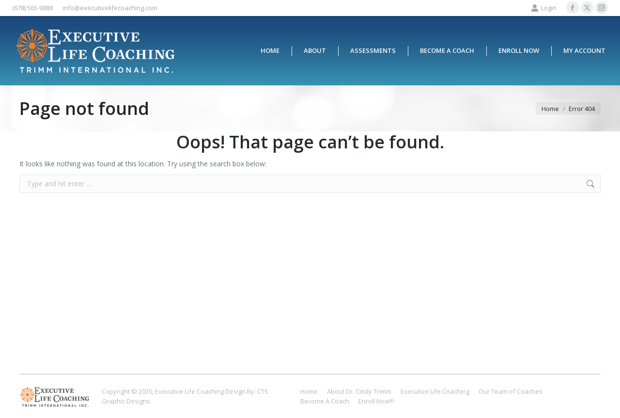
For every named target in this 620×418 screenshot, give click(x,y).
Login (544, 8)
